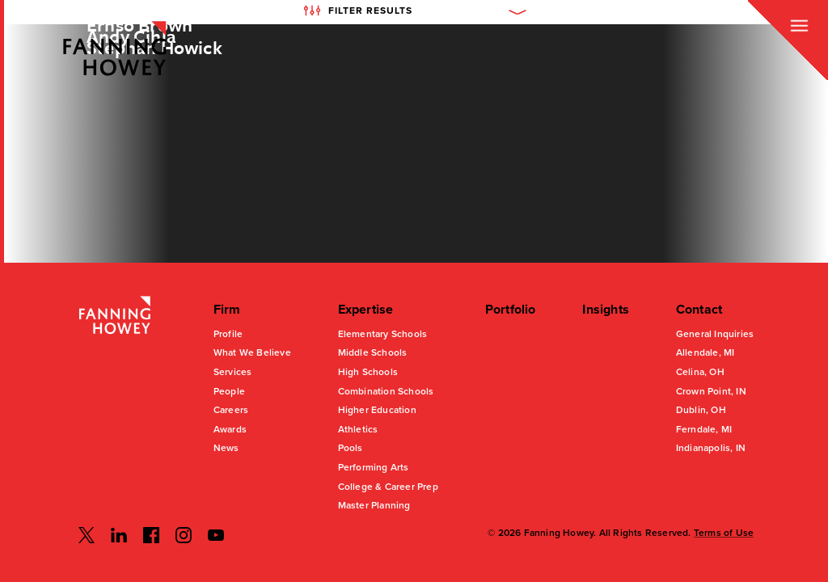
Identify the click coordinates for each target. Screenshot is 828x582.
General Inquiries (715, 334)
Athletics (358, 429)
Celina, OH (700, 371)
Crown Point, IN (711, 391)
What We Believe (252, 352)
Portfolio (510, 310)
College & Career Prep (388, 486)
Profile (228, 334)
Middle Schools (373, 352)
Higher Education (377, 409)
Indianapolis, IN (711, 447)
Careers (230, 409)
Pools (350, 447)
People (229, 391)
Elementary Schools (383, 334)
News (226, 447)
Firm (227, 310)
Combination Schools (386, 391)
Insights (605, 310)
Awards (230, 429)
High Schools (368, 371)
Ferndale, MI (704, 429)
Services (232, 371)
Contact (699, 310)
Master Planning (374, 505)
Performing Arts (373, 467)
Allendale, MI (705, 352)
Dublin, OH (701, 409)
